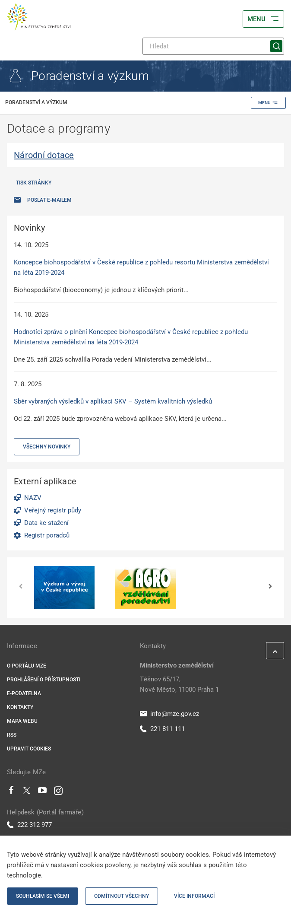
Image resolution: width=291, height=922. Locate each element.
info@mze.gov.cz (169, 714)
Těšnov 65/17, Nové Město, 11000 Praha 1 (179, 684)
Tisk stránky (33, 183)
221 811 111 (162, 729)
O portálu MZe (26, 666)
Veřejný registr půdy (52, 510)
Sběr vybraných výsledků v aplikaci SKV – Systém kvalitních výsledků (113, 401)
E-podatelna (24, 693)
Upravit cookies (29, 749)
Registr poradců (47, 535)
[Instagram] (58, 792)
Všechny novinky (46, 447)
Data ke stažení (46, 523)
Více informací (194, 896)
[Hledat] (213, 46)
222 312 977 (29, 825)
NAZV (32, 498)
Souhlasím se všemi (42, 896)
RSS (11, 735)
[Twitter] (26, 792)
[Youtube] (42, 792)
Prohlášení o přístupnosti (43, 680)
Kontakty (20, 707)
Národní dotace (44, 155)
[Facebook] (11, 792)
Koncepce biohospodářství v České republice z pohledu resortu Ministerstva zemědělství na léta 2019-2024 (141, 267)
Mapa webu (22, 721)
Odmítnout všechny (121, 896)
